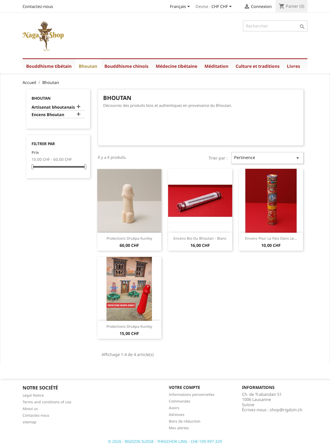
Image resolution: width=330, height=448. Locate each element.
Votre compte (184, 387)
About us (30, 408)
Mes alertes (179, 427)
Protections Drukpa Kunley (129, 238)
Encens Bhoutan (48, 114)
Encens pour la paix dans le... (271, 238)
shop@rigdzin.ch (286, 410)
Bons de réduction (184, 421)
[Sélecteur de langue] (181, 7)
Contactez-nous (38, 6)
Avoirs (174, 407)
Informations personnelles (192, 394)
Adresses (177, 414)
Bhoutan (41, 98)
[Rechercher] (275, 26)
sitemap (29, 421)
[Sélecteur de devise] (222, 7)
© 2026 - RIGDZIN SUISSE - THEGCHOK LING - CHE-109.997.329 (165, 441)
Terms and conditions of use (47, 401)
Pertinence (267, 158)
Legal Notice (33, 395)
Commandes (179, 401)
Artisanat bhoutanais (53, 107)
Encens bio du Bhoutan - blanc (200, 238)
